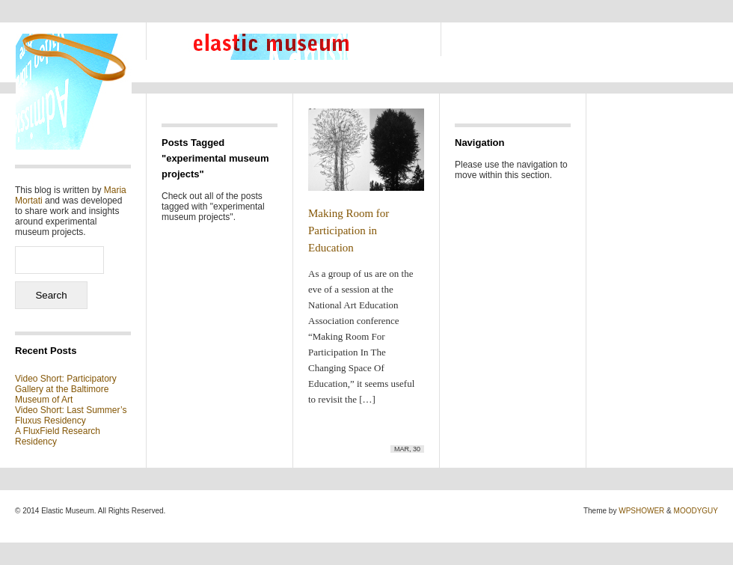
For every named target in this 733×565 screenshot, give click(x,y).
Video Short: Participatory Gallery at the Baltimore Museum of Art (66, 389)
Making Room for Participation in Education (348, 230)
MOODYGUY (696, 511)
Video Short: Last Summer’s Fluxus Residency (70, 415)
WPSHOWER (641, 511)
